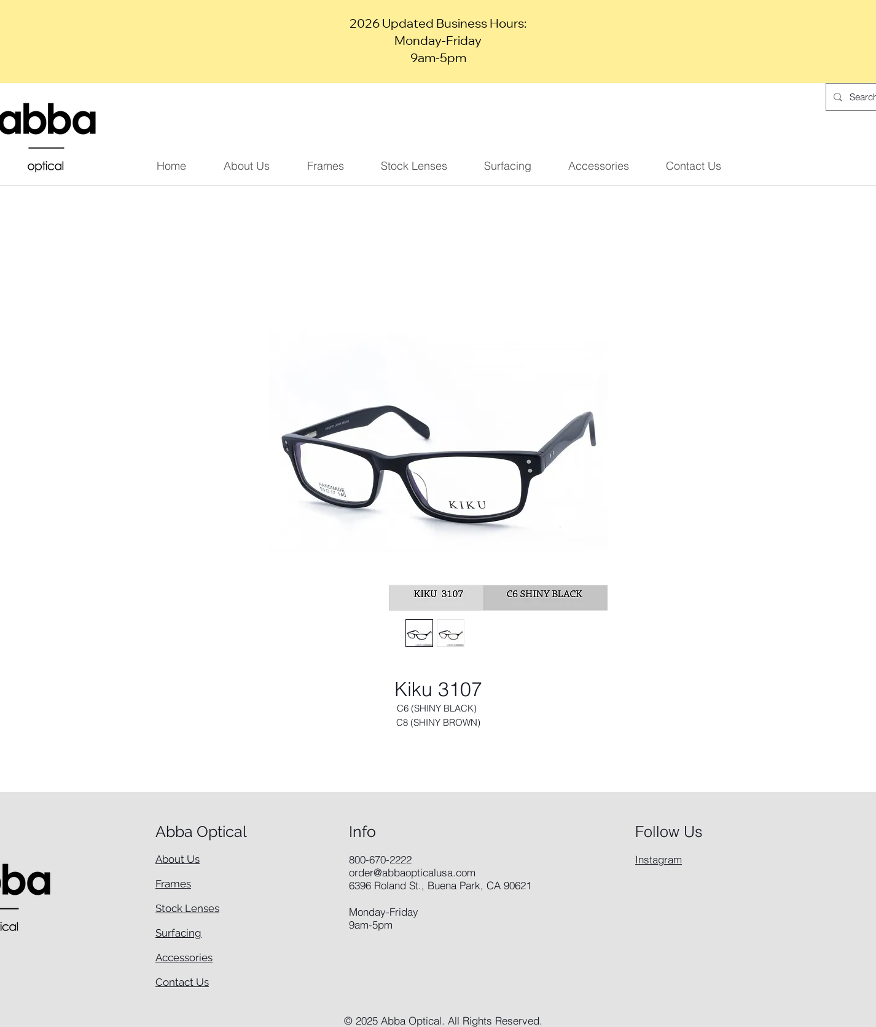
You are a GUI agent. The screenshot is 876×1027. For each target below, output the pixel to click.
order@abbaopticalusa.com (412, 872)
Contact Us (182, 982)
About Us (177, 859)
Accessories (184, 957)
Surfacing (178, 933)
